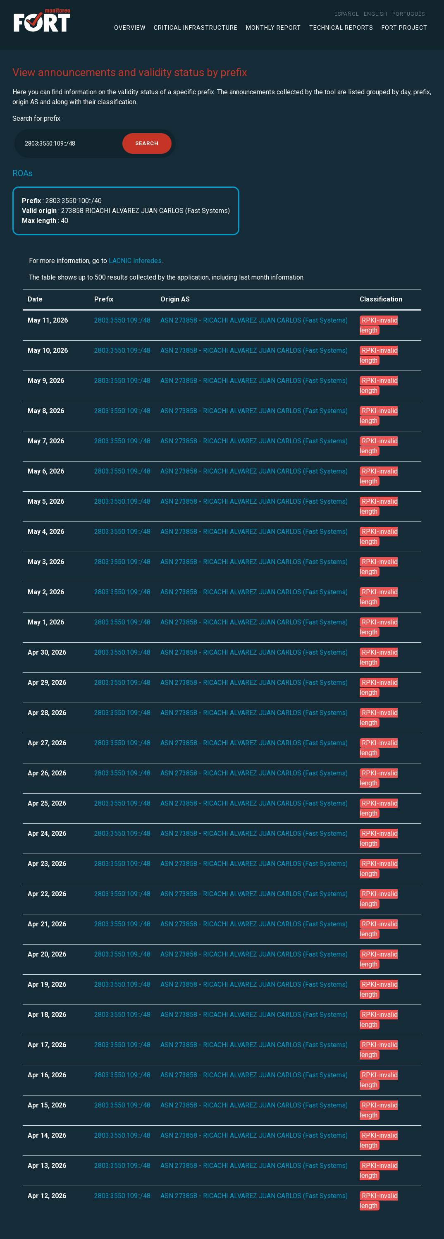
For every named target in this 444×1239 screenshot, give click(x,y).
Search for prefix (36, 118)
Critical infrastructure (196, 27)
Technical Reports (341, 27)
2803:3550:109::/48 (122, 320)
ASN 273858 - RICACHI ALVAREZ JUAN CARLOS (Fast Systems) (254, 320)
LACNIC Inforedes (135, 261)
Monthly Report (273, 27)
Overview (130, 27)
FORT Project (404, 27)
